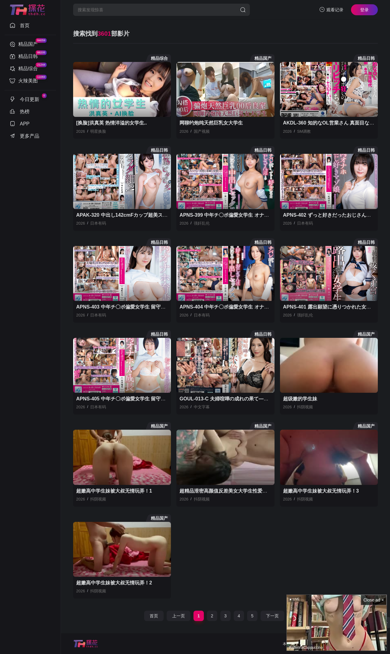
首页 (154, 615)
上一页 (178, 615)
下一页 (272, 615)
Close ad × (373, 600)
